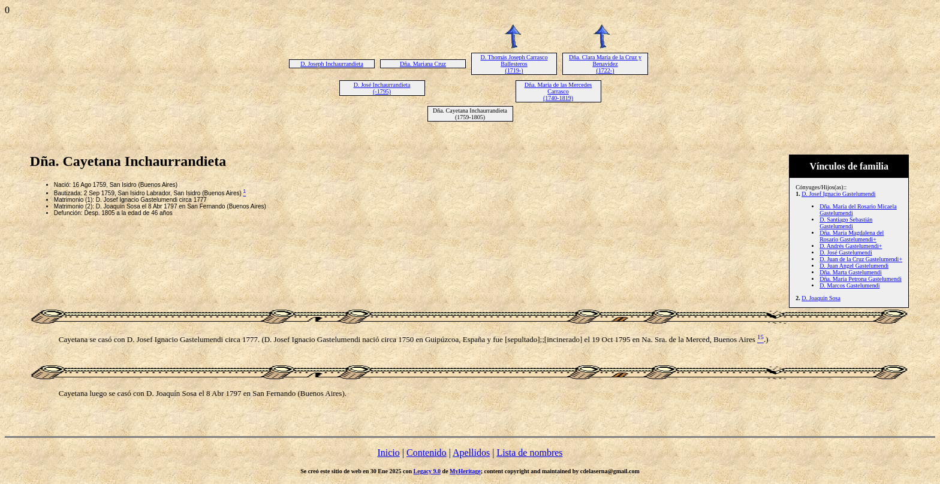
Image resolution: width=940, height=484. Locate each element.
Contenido (426, 452)
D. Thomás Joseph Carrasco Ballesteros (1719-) (513, 64)
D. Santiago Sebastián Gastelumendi (846, 222)
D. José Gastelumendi (846, 252)
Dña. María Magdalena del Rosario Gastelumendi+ (852, 236)
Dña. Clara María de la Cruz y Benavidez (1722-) (605, 64)
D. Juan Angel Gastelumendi (854, 265)
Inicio (388, 452)
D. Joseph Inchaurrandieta (331, 63)
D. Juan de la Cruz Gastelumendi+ (861, 259)
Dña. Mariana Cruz (423, 63)
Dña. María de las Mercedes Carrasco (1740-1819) (558, 91)
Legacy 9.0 (427, 471)
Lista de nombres (529, 452)
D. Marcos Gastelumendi (849, 285)
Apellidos (471, 452)
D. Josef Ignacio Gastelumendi (838, 193)
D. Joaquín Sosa (821, 298)
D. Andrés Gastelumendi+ (851, 246)
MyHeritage (465, 471)
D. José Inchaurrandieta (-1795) (382, 88)
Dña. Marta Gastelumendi (851, 272)
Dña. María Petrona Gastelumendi (861, 279)
